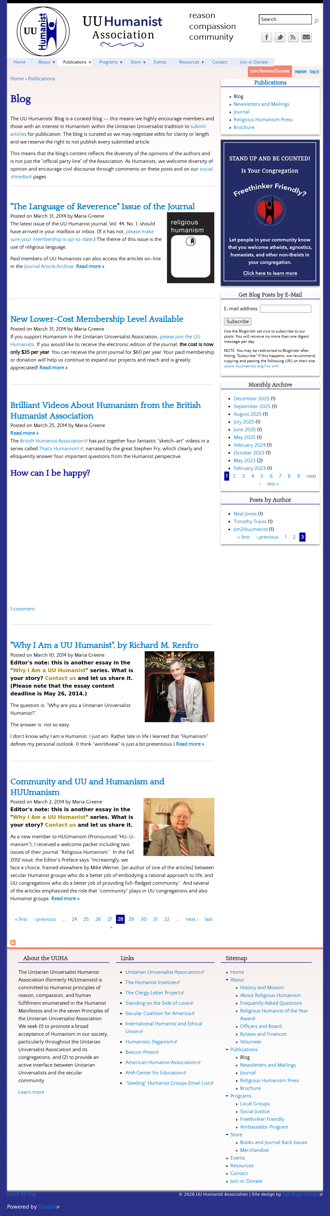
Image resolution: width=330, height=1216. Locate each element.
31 (155, 919)
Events (160, 62)
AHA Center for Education (155, 1073)
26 (98, 919)
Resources (189, 62)
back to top (21, 1194)
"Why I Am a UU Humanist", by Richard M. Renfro (104, 645)
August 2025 (248, 414)
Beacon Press (142, 1052)
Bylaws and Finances (263, 1034)
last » (273, 484)
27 (109, 919)
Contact (219, 62)
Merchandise (254, 1150)
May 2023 (245, 460)
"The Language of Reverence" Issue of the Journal (102, 207)
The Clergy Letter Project (154, 993)
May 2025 (245, 437)
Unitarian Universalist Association (164, 972)
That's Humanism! (61, 449)
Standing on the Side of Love (159, 1003)
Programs (108, 62)
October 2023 (249, 453)
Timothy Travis (250, 521)
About (44, 62)
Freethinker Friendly (262, 1119)
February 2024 (250, 445)
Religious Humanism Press (263, 120)
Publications (41, 79)
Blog (238, 96)
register (301, 71)
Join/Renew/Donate (269, 71)
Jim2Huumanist (251, 529)
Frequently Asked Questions (271, 1003)
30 (144, 919)
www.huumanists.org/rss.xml (251, 366)
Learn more (31, 1092)
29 (131, 919)
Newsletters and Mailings (261, 104)
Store (136, 62)
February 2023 (250, 468)
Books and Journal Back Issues (273, 1142)
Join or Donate (254, 62)
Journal (241, 112)
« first (21, 919)
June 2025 (245, 430)
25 (86, 919)
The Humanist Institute (152, 982)
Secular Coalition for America (160, 1013)
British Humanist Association (54, 441)
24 (74, 919)
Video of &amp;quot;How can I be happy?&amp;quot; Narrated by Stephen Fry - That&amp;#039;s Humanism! (109, 542)
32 (167, 919)
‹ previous (45, 919)
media (23, 177)
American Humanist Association (162, 1062)
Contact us (60, 678)
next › (192, 919)
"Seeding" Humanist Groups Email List (169, 1083)
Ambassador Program (264, 1127)
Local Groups (255, 1104)
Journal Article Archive (48, 266)
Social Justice (254, 1111)
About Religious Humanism (270, 995)
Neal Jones (245, 514)
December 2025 (251, 399)
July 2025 (244, 422)
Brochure (244, 127)
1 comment (22, 609)
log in (314, 71)
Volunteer (251, 1042)
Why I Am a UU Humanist (49, 670)
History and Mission (262, 988)
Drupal (49, 1207)
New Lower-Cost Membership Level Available (96, 319)
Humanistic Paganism (151, 1042)
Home (17, 79)
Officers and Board (261, 1026)
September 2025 (252, 406)
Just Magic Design (303, 1194)
